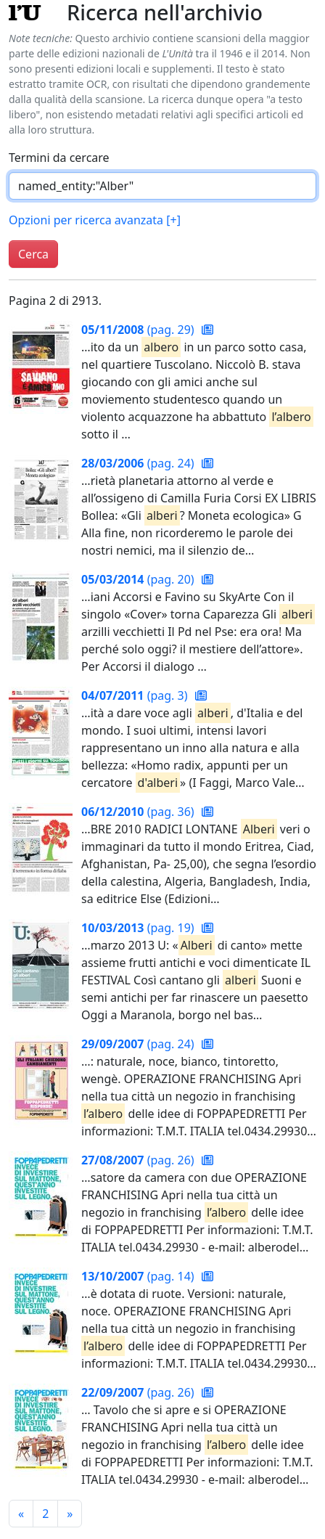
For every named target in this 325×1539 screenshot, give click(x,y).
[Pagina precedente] (21, 1513)
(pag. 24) (139, 463)
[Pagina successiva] (69, 1513)
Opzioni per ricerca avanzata (95, 220)
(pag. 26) (139, 1160)
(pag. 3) (136, 695)
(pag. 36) (139, 812)
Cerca (33, 254)
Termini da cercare (59, 158)
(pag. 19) (139, 928)
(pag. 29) (139, 330)
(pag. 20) (139, 579)
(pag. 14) (139, 1276)
